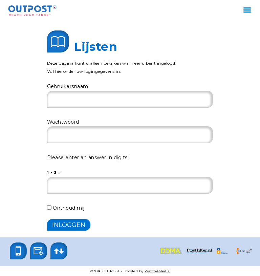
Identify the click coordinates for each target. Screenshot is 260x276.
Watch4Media (157, 271)
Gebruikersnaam (67, 86)
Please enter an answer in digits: (88, 157)
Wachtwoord (63, 122)
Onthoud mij (66, 208)
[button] (18, 250)
